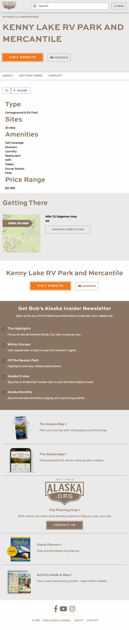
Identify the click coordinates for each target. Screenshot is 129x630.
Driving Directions (68, 229)
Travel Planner (49, 544)
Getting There (30, 75)
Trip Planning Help (64, 510)
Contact (55, 75)
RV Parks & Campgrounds (21, 17)
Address (59, 57)
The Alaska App (52, 454)
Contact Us (65, 525)
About (8, 75)
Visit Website (22, 57)
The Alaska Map (53, 424)
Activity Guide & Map (54, 575)
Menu (119, 6)
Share (20, 90)
